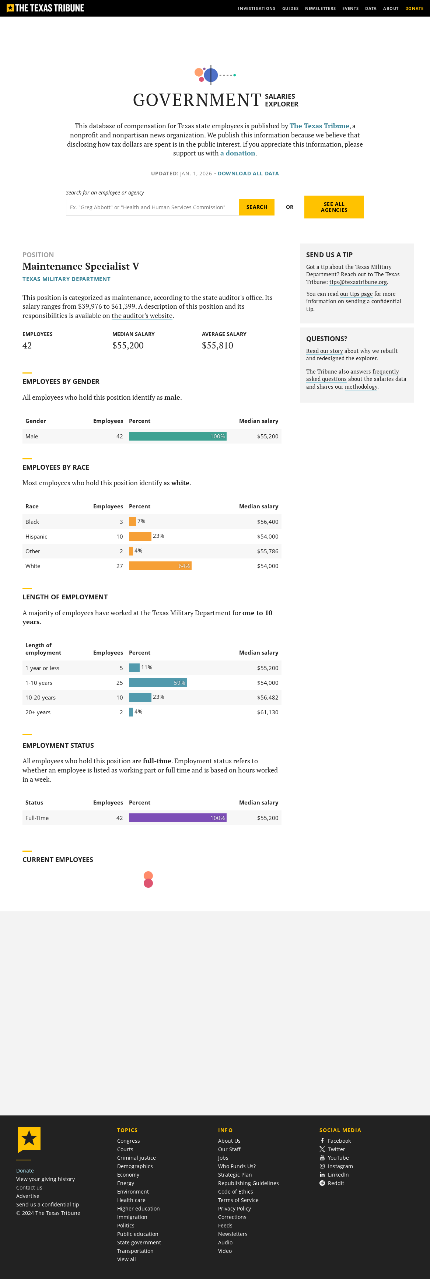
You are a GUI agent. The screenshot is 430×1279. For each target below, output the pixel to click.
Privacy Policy (234, 1208)
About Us (229, 1140)
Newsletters (233, 1233)
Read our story (324, 350)
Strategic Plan (235, 1174)
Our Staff (229, 1149)
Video (225, 1250)
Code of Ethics (235, 1191)
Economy (128, 1174)
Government (198, 100)
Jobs (223, 1157)
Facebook (335, 1140)
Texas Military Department (66, 279)
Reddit (332, 1183)
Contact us (29, 1187)
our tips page (356, 293)
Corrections (232, 1216)
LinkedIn (334, 1174)
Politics (125, 1225)
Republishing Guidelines (248, 1183)
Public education (137, 1233)
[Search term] (153, 207)
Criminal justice (136, 1157)
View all (126, 1259)
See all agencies (334, 206)
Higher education (138, 1208)
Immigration (132, 1216)
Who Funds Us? (237, 1166)
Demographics (135, 1166)
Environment (133, 1191)
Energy (125, 1183)
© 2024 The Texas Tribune (48, 1212)
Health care (131, 1199)
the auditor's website (142, 315)
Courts (125, 1149)
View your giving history (45, 1178)
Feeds (225, 1225)
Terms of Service (238, 1199)
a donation (237, 153)
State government (139, 1242)
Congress (128, 1140)
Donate (25, 1170)
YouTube (334, 1157)
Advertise (27, 1195)
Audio (225, 1242)
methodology (361, 386)
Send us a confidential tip (47, 1204)
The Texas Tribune (319, 126)
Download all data (248, 173)
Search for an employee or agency (105, 193)
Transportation (135, 1250)
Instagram (336, 1166)
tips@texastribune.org (358, 281)
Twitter (332, 1149)
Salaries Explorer (281, 100)
